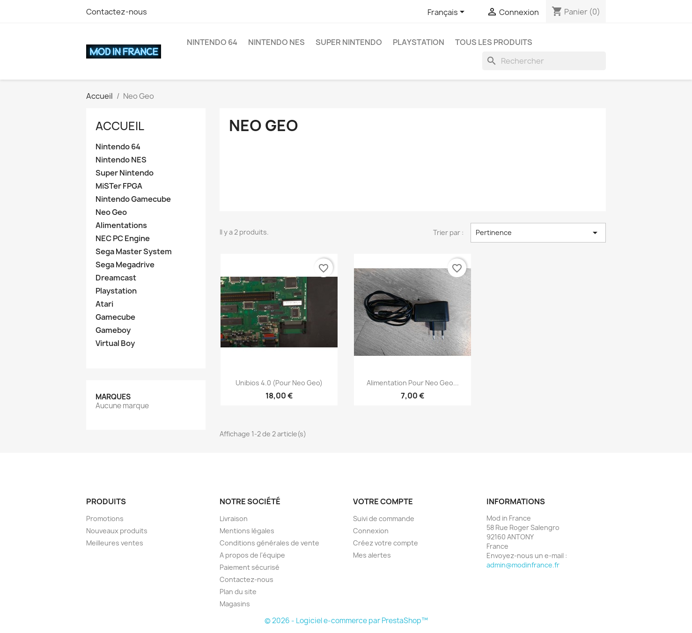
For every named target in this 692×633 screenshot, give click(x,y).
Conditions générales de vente (269, 542)
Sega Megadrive (125, 265)
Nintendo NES (276, 42)
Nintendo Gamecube (133, 199)
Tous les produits (493, 42)
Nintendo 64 (212, 42)
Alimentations (121, 225)
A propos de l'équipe (252, 555)
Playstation (418, 42)
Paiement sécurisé (250, 567)
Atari (104, 304)
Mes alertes (372, 555)
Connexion (371, 530)
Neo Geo (111, 212)
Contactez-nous (116, 12)
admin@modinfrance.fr (522, 564)
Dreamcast (116, 278)
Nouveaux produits (116, 530)
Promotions (105, 518)
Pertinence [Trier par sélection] (538, 232)
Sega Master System (134, 252)
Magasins (235, 603)
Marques (113, 397)
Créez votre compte (385, 542)
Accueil (120, 126)
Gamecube (115, 317)
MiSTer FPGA (119, 186)
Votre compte (383, 501)
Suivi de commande (383, 518)
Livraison (234, 518)
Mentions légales (247, 530)
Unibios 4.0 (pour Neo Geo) (279, 382)
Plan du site (238, 591)
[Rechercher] (544, 61)
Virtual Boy (115, 343)
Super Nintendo (349, 42)
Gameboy (113, 330)
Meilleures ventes (114, 542)
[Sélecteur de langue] (447, 12)
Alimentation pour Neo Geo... (413, 382)
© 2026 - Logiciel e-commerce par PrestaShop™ (346, 621)
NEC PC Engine (123, 238)
